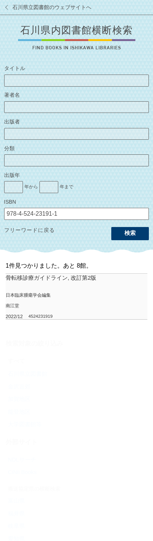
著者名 (12, 95)
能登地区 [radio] (19, 412)
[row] (76, 297)
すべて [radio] (16, 361)
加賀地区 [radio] (19, 399)
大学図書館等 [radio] (25, 424)
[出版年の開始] (13, 187)
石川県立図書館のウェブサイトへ (51, 7)
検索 (130, 233)
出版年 (12, 175)
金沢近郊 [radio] (19, 387)
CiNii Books (22, 472)
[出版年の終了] (48, 187)
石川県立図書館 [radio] (27, 374)
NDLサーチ (22, 460)
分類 (9, 148)
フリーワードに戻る (29, 230)
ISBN (10, 202)
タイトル (14, 68)
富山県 (16, 501)
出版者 (12, 122)
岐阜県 (16, 526)
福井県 (16, 514)
